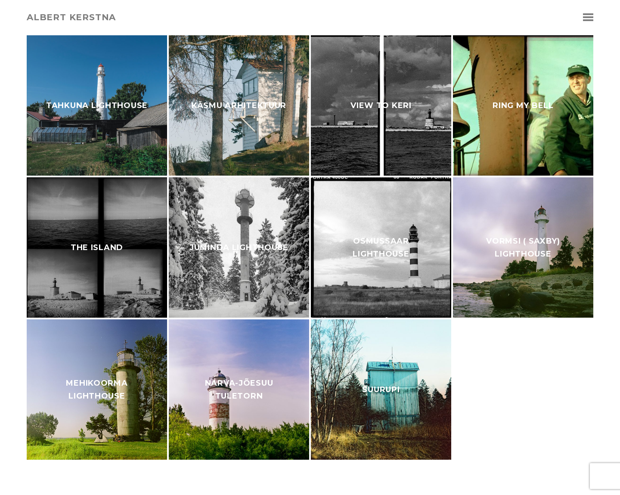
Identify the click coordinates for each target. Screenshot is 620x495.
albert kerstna (71, 17)
